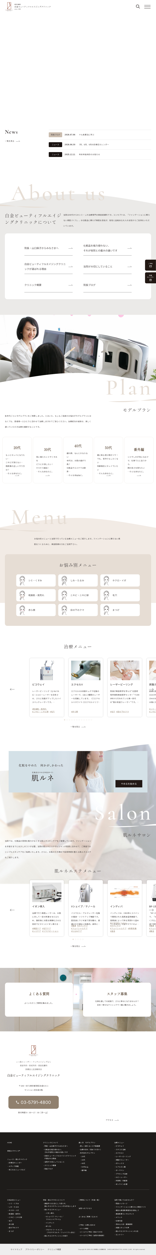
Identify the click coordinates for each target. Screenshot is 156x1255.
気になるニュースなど (17, 1169)
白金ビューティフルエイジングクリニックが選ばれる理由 (60, 1157)
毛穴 (10, 1221)
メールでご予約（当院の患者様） (92, 1235)
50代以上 (85, 1167)
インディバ (50, 1223)
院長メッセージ (121, 1203)
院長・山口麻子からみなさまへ (56, 1146)
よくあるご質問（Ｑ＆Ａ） (89, 1216)
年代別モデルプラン (87, 1153)
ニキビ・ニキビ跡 (15, 1217)
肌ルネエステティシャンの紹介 (56, 1236)
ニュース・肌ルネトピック (17, 1159)
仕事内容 (119, 1221)
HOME (9, 1142)
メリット (119, 1217)
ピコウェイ (120, 1146)
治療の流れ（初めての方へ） (91, 1149)
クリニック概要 (50, 1165)
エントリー (120, 1234)
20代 (83, 1156)
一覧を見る (10, 141)
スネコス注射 (121, 1149)
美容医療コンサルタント (125, 1214)
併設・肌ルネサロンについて (54, 1200)
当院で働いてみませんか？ (124, 1200)
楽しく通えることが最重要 (90, 1146)
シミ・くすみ (14, 1203)
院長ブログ (48, 1169)
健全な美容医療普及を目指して (127, 1210)
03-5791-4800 (36, 1102)
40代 (83, 1163)
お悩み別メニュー (14, 1200)
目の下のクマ (14, 1227)
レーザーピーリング (123, 1156)
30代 (83, 1160)
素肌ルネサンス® (13, 1151)
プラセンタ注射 (121, 1174)
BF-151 (48, 1226)
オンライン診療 (121, 1184)
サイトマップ (16, 1249)
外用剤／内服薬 (121, 1180)
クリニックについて (50, 1142)
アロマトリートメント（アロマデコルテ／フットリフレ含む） (61, 1231)
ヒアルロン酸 (121, 1167)
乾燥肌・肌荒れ (14, 1214)
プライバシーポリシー (34, 1249)
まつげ (11, 1231)
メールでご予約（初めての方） (92, 1232)
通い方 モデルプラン (87, 1142)
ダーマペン (120, 1170)
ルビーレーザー (121, 1177)
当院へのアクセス (85, 1208)
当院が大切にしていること (54, 1162)
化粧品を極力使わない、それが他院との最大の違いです (56, 1150)
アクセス (109, 1120)
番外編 (84, 1170)
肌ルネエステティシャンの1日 (127, 1231)
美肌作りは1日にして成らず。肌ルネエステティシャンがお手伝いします (60, 1204)
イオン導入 (50, 1213)
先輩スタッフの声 (122, 1227)
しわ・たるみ (14, 1207)
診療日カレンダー (15, 1162)
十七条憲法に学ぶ (86, 134)
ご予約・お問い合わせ (87, 1225)
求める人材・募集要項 (124, 1224)
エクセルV (119, 1153)
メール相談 (84, 1228)
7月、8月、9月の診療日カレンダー (94, 144)
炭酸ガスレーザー (122, 1160)
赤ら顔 (11, 1224)
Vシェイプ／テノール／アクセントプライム (55, 1217)
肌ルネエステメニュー (52, 1209)
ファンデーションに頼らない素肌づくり (131, 1207)
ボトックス (120, 1163)
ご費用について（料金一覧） (89, 1200)
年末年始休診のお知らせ (89, 154)
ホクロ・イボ (14, 1210)
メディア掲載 (14, 1166)
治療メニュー (119, 1142)
